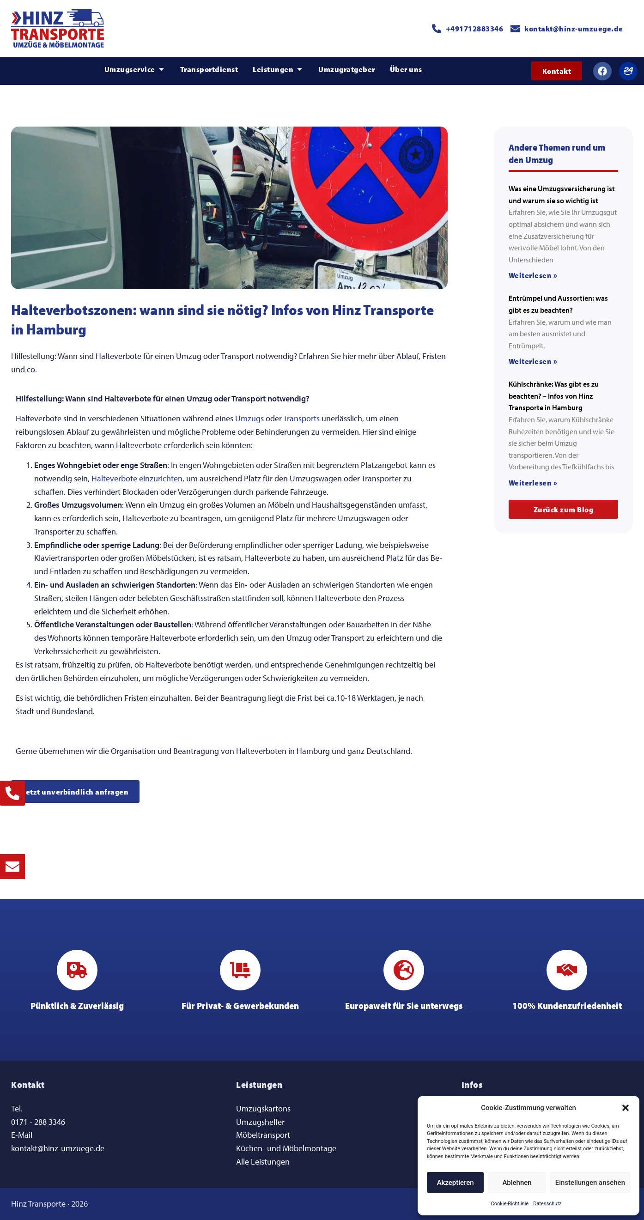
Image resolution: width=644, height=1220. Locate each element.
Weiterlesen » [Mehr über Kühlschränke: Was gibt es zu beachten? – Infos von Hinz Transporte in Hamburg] (533, 482)
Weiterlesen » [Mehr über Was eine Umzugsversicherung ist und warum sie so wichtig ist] (533, 275)
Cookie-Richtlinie (510, 1204)
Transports (301, 418)
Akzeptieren (455, 1182)
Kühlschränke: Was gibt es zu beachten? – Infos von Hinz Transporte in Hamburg (554, 395)
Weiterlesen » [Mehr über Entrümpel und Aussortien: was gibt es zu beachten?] (533, 361)
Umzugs (249, 418)
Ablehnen (516, 1182)
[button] (625, 1107)
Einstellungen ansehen (590, 1182)
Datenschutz (547, 1204)
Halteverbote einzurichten (136, 478)
